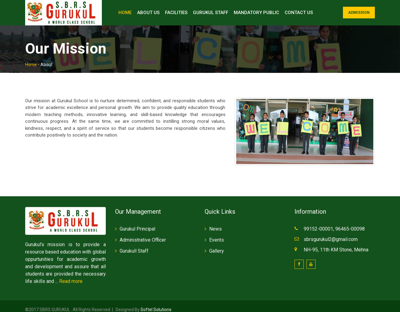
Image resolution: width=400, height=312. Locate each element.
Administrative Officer (143, 233)
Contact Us (299, 12)
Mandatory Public (256, 12)
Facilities (176, 12)
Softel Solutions (155, 302)
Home (125, 12)
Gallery (216, 244)
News (215, 222)
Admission (359, 12)
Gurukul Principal (137, 222)
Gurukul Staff (210, 12)
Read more (71, 274)
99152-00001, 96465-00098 (335, 222)
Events (216, 233)
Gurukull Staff (134, 244)
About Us (148, 12)
